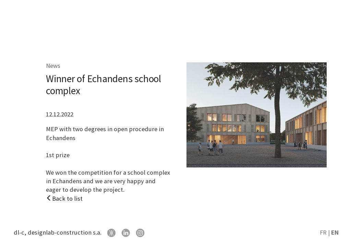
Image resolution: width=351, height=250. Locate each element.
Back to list (64, 198)
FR (323, 232)
